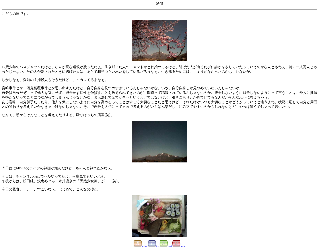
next (165, 246)
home (179, 246)
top (153, 246)
